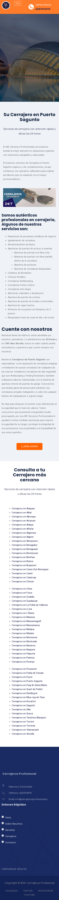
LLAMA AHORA (29, 446)
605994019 (43, 9)
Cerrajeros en (23, 508)
